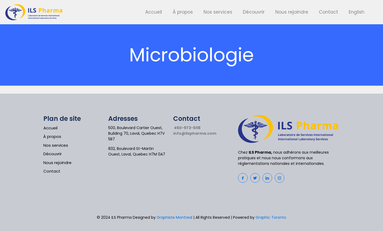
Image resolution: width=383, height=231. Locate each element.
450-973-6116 (187, 127)
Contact (51, 171)
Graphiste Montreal (174, 217)
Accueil (50, 128)
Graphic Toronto (271, 217)
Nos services (55, 145)
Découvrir (52, 154)
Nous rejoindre (57, 162)
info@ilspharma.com (194, 133)
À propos (52, 136)
